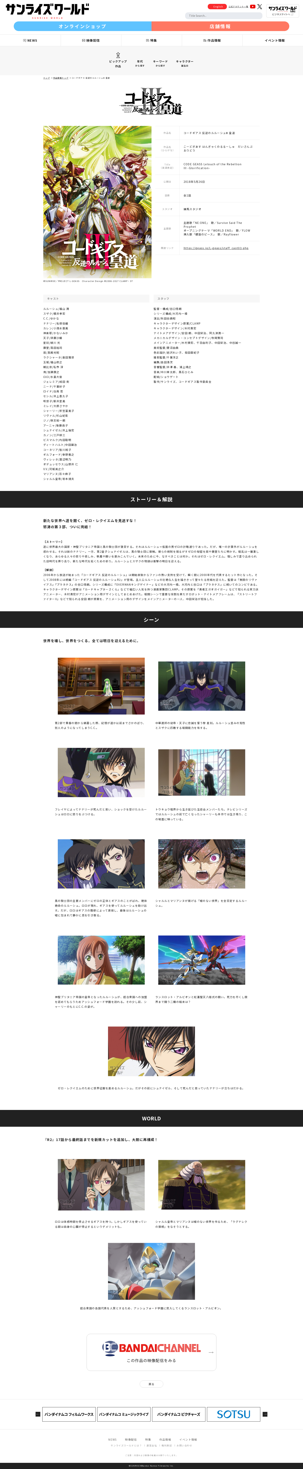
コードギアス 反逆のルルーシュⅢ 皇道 (91, 77)
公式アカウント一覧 (239, 6)
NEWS (112, 1439)
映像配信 (131, 1439)
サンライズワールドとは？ (126, 1445)
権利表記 (167, 1445)
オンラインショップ (82, 26)
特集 (148, 1439)
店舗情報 (220, 26)
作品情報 (165, 1439)
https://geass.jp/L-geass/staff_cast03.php (216, 248)
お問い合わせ (184, 1445)
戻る (152, 1384)
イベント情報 (188, 1439)
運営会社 (151, 1445)
